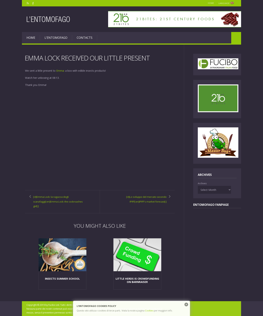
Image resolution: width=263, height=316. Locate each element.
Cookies (149, 310)
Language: (227, 3)
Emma (60, 70)
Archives (202, 183)
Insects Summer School (62, 278)
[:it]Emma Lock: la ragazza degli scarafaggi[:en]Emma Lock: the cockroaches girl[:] (55, 201)
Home (209, 3)
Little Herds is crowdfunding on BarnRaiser (137, 279)
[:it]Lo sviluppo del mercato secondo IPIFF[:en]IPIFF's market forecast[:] (141, 198)
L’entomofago (56, 38)
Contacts (84, 38)
